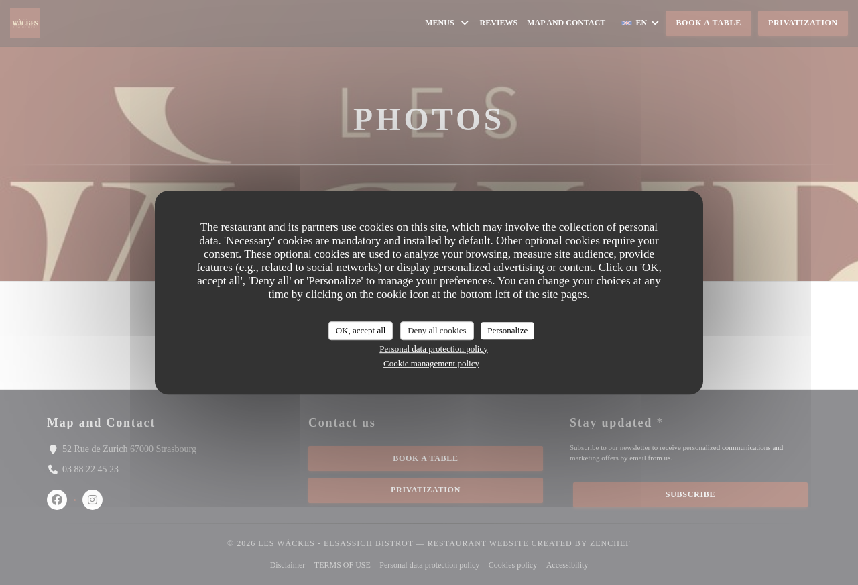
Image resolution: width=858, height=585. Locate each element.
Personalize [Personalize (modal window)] (507, 330)
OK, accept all (361, 330)
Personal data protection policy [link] (433, 348)
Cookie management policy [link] (431, 363)
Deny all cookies (437, 330)
